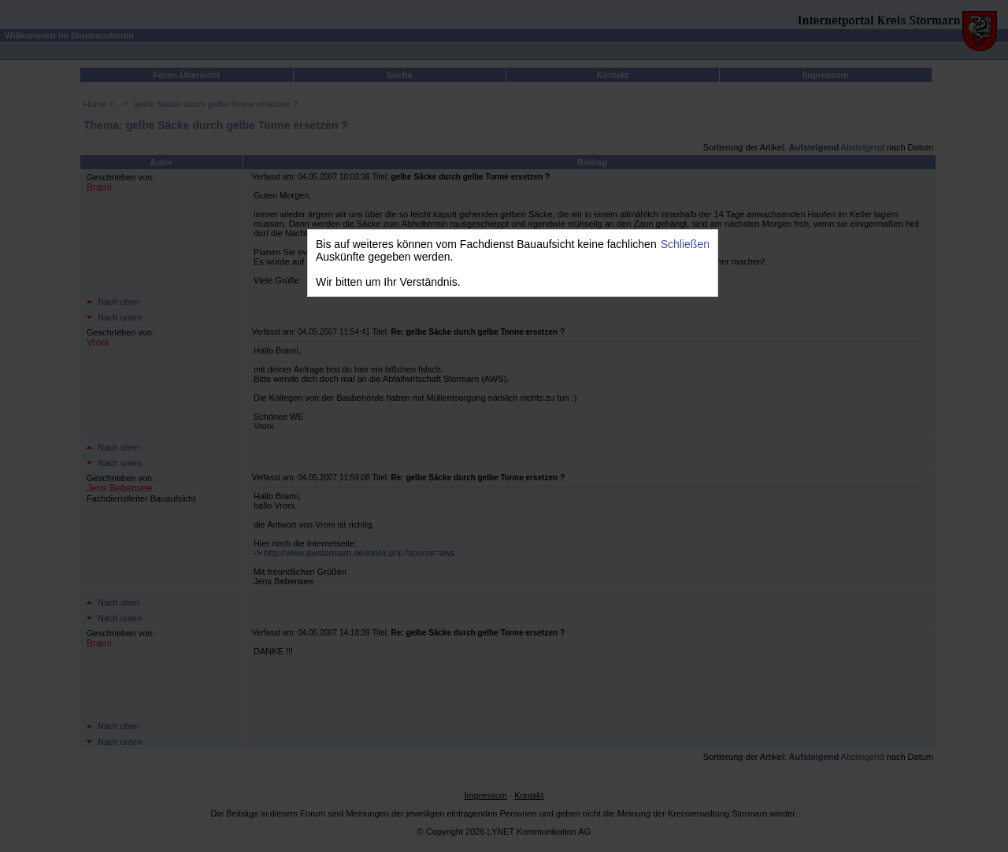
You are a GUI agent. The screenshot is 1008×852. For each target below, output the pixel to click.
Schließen (685, 244)
